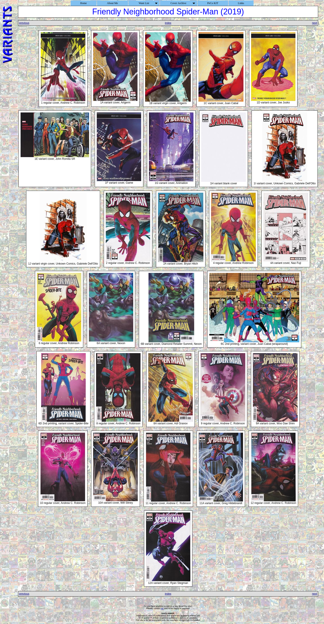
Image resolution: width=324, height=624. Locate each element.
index (168, 23)
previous (24, 23)
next (314, 23)
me (162, 608)
